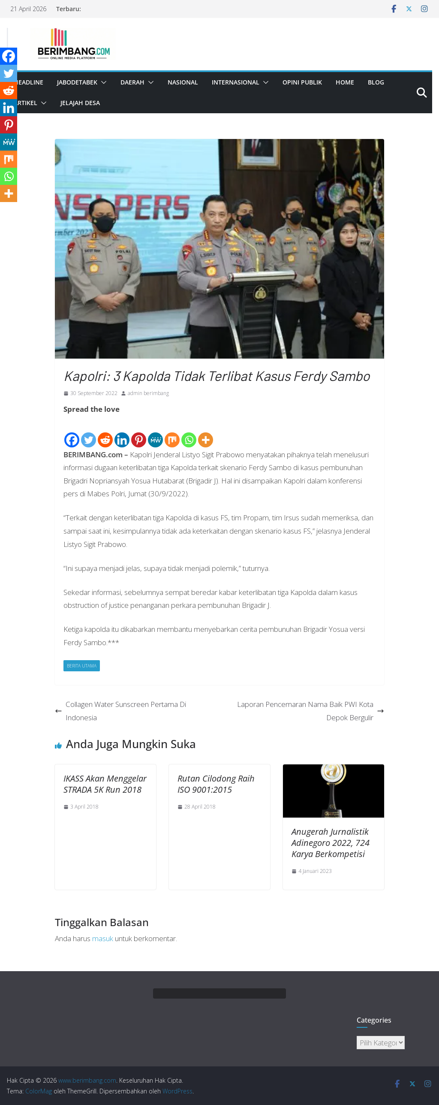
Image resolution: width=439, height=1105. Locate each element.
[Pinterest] (138, 432)
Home (345, 82)
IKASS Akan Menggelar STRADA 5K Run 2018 (105, 784)
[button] (102, 82)
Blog (376, 82)
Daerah (132, 82)
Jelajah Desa (80, 103)
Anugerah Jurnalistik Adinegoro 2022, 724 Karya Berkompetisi (331, 843)
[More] (205, 432)
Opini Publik (302, 82)
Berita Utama (81, 666)
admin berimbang (148, 393)
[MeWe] (155, 432)
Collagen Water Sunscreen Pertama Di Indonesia (120, 710)
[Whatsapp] (188, 432)
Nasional (183, 82)
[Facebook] (71, 432)
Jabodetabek (77, 82)
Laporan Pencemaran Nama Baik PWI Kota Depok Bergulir (310, 710)
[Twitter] (88, 432)
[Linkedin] (121, 432)
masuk (102, 938)
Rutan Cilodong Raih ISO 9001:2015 (216, 784)
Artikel (25, 103)
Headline (28, 82)
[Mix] (172, 432)
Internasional (235, 82)
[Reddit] (105, 432)
